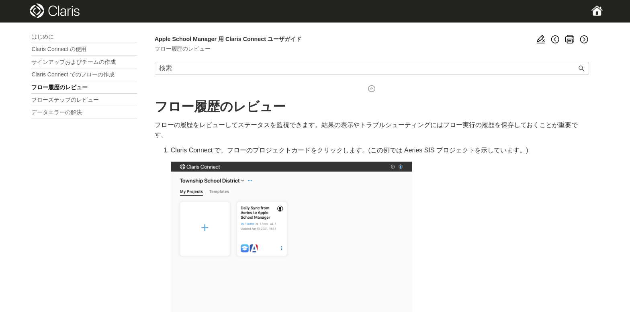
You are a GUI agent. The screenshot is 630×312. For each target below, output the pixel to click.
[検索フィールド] (372, 68)
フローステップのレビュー (65, 99)
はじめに (42, 36)
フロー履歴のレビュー (59, 87)
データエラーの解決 (56, 112)
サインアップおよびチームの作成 (73, 62)
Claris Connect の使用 (58, 49)
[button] (582, 68)
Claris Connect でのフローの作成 (73, 74)
